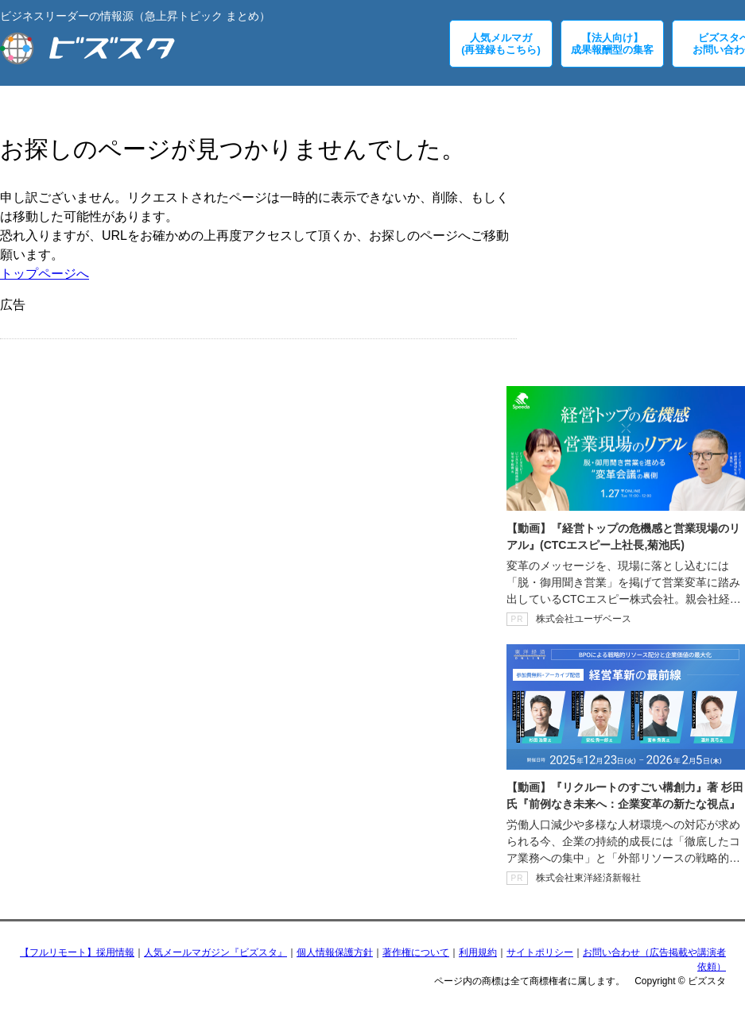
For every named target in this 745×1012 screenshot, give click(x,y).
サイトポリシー (539, 952)
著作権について (415, 952)
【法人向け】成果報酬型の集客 (612, 44)
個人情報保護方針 (335, 952)
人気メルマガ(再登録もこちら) (501, 44)
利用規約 (478, 952)
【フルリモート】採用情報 (77, 952)
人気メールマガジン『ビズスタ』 (215, 952)
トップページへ (44, 273)
